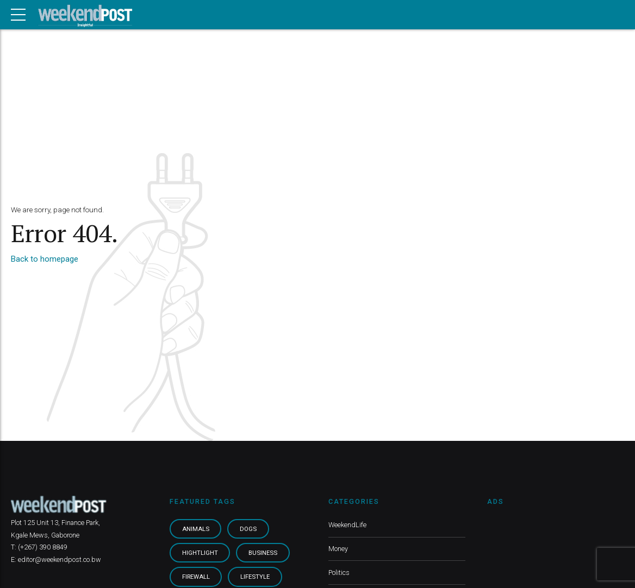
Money (338, 549)
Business (262, 553)
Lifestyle (255, 576)
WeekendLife (347, 525)
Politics (339, 572)
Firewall (196, 576)
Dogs (248, 529)
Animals (195, 529)
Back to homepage (44, 259)
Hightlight (200, 553)
